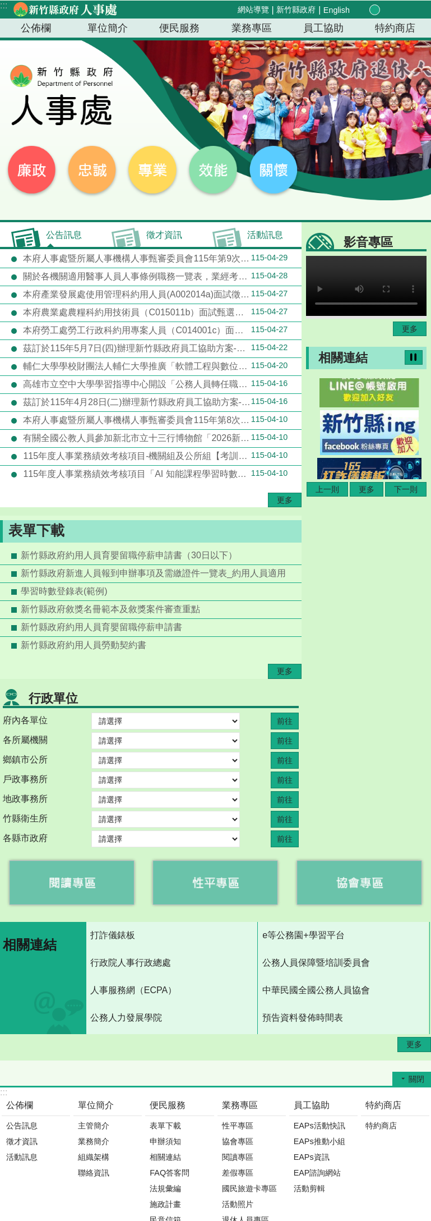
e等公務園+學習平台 (303, 935)
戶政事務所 (25, 779)
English (336, 10)
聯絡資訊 (93, 1172)
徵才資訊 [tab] (164, 235)
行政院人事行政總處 (130, 962)
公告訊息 (22, 1125)
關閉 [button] (416, 1079)
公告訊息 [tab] (64, 235)
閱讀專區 (237, 1157)
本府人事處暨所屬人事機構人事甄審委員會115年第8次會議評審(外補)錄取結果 (161, 420)
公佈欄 (36, 28)
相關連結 (343, 358)
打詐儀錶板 (112, 935)
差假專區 (237, 1172)
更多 (285, 499)
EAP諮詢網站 (317, 1172)
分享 (399, 10)
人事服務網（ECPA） (133, 990)
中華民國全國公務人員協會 (316, 990)
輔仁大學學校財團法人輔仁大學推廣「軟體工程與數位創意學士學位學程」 (161, 366)
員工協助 (323, 28)
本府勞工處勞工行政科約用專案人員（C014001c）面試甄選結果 (154, 330)
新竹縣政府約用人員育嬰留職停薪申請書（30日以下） (129, 555)
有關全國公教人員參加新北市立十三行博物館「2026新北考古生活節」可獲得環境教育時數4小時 (161, 438)
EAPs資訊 (312, 1157)
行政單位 (53, 698)
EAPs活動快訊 (319, 1125)
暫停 (414, 357)
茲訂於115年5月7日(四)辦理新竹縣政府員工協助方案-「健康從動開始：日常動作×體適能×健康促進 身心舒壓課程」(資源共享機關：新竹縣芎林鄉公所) (161, 348)
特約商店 (395, 28)
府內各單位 (25, 720)
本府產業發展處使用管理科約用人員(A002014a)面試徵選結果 (154, 294)
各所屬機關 (25, 740)
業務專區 (251, 28)
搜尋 (413, 10)
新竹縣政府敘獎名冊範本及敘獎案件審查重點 (110, 609)
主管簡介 (93, 1125)
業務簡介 (93, 1141)
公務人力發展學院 (126, 1017)
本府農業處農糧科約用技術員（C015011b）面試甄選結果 (154, 312)
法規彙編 (165, 1188)
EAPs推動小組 (319, 1141)
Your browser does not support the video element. (366, 286)
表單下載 (36, 530)
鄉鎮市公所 (25, 759)
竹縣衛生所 (25, 818)
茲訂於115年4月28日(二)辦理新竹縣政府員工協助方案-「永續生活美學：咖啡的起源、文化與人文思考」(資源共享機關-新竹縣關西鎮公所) (161, 402)
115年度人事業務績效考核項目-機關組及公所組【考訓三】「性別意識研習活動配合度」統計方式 (161, 456)
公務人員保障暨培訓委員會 (316, 962)
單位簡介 (107, 28)
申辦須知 (165, 1141)
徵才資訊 (22, 1141)
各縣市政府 (25, 838)
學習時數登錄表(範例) (64, 591)
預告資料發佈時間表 (302, 1017)
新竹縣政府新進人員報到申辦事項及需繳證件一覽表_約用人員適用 (153, 573)
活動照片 (237, 1204)
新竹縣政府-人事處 (64, 10)
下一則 (406, 489)
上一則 (327, 489)
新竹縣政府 (296, 9)
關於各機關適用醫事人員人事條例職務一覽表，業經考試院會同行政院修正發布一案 (161, 276)
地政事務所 (25, 799)
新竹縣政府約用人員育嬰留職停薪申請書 (101, 627)
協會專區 (237, 1141)
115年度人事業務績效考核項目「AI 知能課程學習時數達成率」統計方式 (161, 474)
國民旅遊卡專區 (249, 1188)
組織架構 (93, 1157)
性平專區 (237, 1125)
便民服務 (179, 28)
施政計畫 (165, 1204)
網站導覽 (253, 9)
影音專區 (368, 242)
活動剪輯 (309, 1188)
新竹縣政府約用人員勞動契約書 (83, 645)
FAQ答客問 (169, 1172)
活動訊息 (22, 1157)
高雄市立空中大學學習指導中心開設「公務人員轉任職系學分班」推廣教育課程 (161, 384)
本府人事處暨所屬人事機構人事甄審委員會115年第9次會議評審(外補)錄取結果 (161, 258)
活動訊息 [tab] (265, 235)
